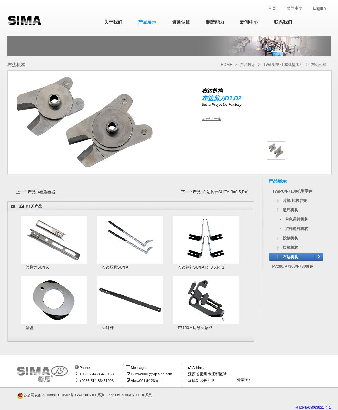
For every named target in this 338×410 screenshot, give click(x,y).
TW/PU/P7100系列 (89, 395)
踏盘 (30, 328)
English (319, 8)
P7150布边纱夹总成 (195, 328)
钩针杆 (108, 328)
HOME (226, 64)
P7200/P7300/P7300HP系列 (130, 395)
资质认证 (181, 22)
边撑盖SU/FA (37, 267)
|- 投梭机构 (287, 238)
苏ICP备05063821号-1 (313, 407)
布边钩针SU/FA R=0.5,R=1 (226, 192)
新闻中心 (249, 22)
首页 (272, 8)
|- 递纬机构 (287, 210)
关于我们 (113, 22)
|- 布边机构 (287, 257)
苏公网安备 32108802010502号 (49, 395)
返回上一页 (211, 118)
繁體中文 (294, 8)
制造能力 (215, 22)
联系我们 (283, 22)
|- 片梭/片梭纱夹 (292, 200)
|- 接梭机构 (287, 247)
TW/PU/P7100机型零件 (283, 64)
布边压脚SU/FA (115, 267)
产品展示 (147, 22)
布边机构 (319, 64)
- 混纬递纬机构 (294, 229)
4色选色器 (47, 192)
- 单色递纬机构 (294, 219)
